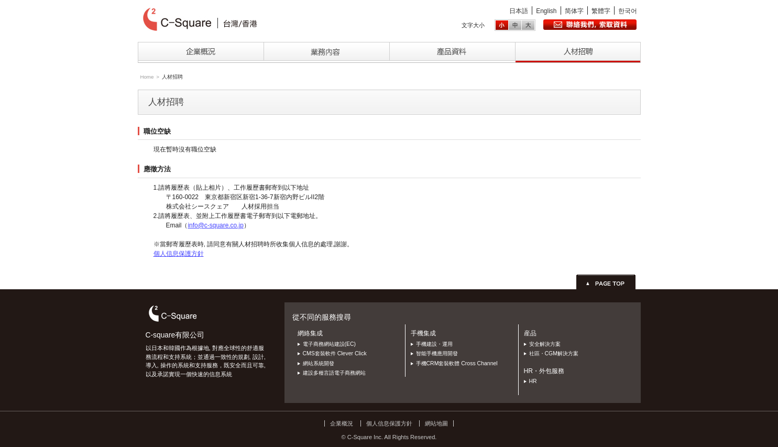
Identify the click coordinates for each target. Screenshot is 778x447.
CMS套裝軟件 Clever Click (335, 353)
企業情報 (201, 52)
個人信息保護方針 (179, 253)
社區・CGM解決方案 (553, 353)
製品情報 (452, 52)
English (546, 11)
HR (533, 381)
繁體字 (600, 11)
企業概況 (341, 423)
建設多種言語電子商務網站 (334, 373)
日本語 (518, 11)
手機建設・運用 (434, 344)
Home (147, 77)
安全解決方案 (545, 344)
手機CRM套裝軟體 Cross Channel (457, 363)
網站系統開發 (318, 363)
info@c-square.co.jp (215, 225)
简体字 (574, 11)
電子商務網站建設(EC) (329, 344)
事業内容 (326, 52)
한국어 (627, 11)
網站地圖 (436, 423)
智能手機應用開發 (437, 353)
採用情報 (578, 52)
